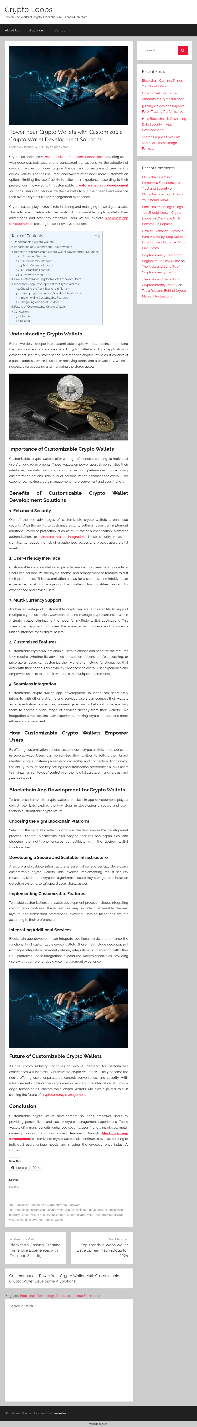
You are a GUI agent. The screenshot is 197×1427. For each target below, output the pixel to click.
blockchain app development (87, 1210)
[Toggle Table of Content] (94, 236)
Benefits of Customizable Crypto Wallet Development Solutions (56, 252)
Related (25, 320)
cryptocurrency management (64, 1095)
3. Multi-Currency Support (36, 265)
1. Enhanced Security (33, 256)
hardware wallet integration (61, 537)
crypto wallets (55, 1215)
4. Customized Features (35, 269)
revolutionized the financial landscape (74, 157)
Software (74, 1205)
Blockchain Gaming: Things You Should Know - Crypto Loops (162, 212)
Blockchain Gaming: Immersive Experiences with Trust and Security (163, 183)
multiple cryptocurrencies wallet (41, 1220)
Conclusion (21, 311)
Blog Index (37, 30)
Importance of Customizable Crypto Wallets (43, 247)
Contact (60, 30)
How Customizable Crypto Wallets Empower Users (47, 279)
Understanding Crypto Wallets (33, 242)
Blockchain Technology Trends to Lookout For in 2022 (60, 1296)
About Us (12, 30)
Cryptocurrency (57, 1205)
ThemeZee (58, 1413)
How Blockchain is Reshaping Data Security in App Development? (164, 124)
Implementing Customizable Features (44, 297)
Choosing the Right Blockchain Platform (45, 288)
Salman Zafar (59, 147)
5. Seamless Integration (35, 274)
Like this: (25, 316)
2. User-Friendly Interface (36, 261)
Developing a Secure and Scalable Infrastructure (51, 293)
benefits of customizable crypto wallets (41, 1210)
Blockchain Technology (30, 1205)
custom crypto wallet (80, 1215)
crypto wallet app (33, 1215)
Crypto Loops (29, 9)
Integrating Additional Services (40, 302)
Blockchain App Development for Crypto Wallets (46, 284)
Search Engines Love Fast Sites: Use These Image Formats (161, 142)
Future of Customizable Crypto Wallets (40, 306)
